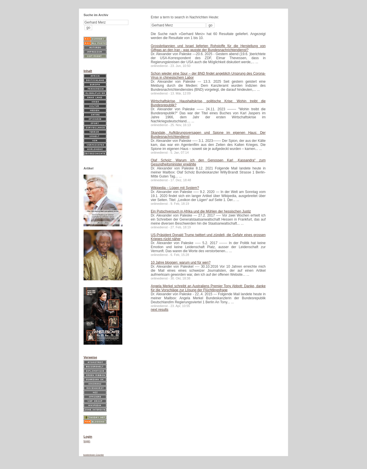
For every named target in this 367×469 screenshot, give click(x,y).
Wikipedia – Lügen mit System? (175, 188)
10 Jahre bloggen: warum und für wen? (180, 262)
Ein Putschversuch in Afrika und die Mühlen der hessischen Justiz (201, 211)
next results (159, 310)
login (87, 441)
